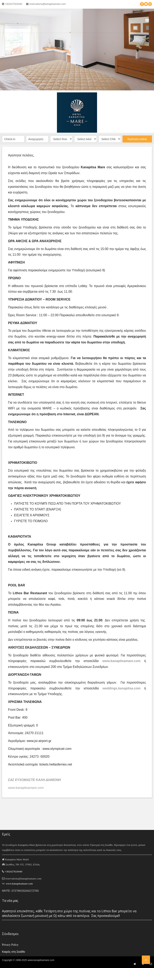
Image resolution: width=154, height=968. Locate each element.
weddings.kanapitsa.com (121, 688)
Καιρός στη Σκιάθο (13, 951)
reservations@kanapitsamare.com (46, 4)
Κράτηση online (137, 139)
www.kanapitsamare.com (121, 661)
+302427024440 (12, 4)
